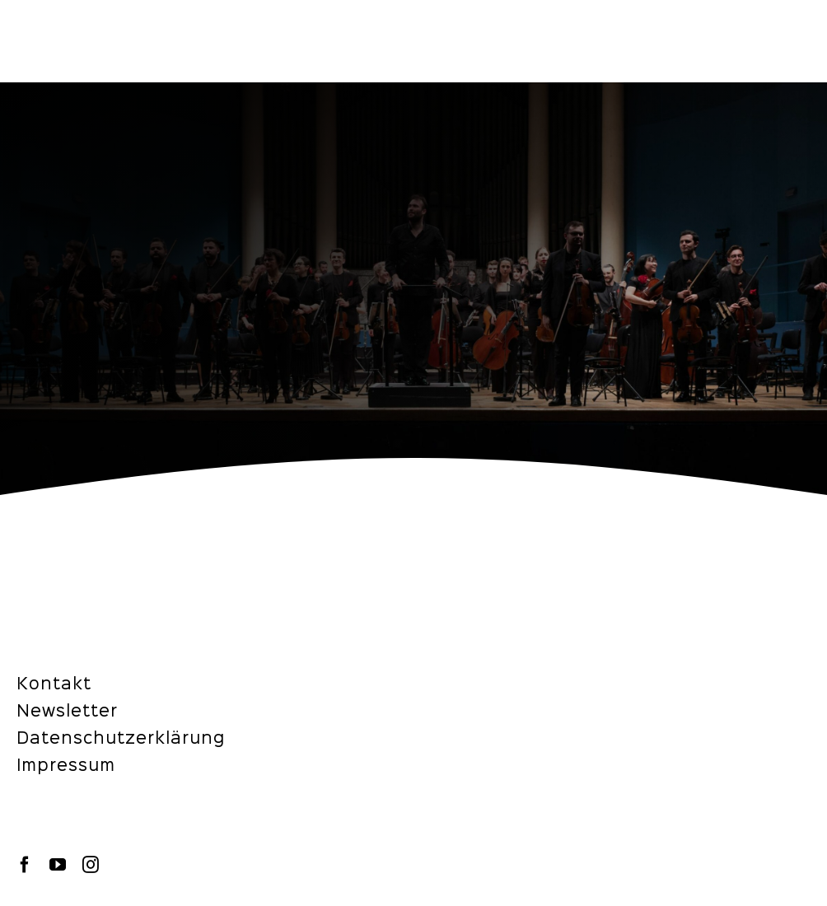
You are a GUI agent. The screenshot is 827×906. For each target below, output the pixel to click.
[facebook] (24, 865)
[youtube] (57, 865)
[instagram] (90, 865)
